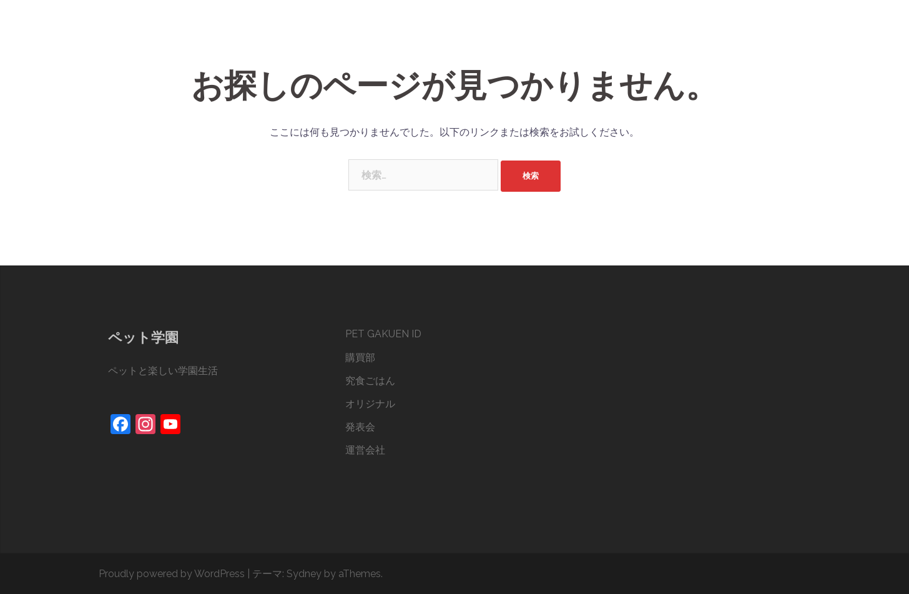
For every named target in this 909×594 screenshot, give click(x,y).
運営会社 (784, 37)
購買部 (570, 37)
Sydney (304, 574)
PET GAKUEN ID (507, 37)
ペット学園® (158, 24)
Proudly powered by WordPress (172, 574)
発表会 (736, 37)
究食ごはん (622, 37)
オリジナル (683, 37)
